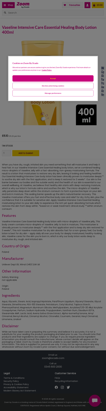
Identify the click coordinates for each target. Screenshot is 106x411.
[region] (53, 78)
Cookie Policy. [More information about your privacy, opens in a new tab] (47, 70)
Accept (53, 78)
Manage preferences (53, 93)
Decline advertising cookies (53, 86)
